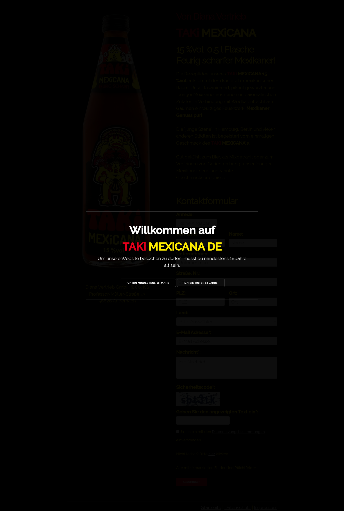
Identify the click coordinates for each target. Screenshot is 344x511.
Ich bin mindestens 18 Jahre (148, 283)
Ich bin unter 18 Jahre (201, 283)
